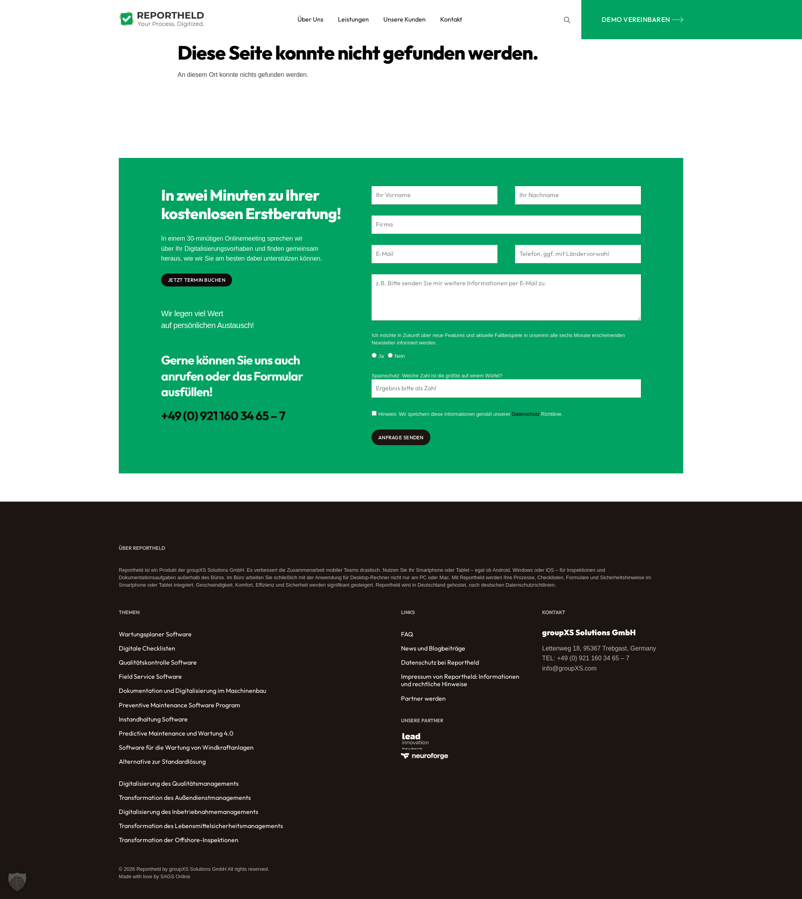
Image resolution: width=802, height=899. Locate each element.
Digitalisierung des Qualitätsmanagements (179, 784)
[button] (567, 20)
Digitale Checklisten (147, 649)
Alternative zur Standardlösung (162, 762)
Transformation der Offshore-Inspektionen (178, 841)
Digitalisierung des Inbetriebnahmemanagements (188, 812)
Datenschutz (526, 415)
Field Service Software (150, 677)
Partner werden (423, 699)
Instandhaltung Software (153, 720)
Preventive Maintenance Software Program (179, 705)
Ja (381, 357)
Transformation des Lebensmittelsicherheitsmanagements (201, 826)
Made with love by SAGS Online (154, 877)
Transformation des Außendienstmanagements (185, 798)
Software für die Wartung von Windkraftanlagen (186, 748)
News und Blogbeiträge (433, 649)
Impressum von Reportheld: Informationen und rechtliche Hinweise (460, 681)
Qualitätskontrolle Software (158, 663)
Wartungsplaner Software (155, 634)
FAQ (407, 634)
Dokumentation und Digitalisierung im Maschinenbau (192, 691)
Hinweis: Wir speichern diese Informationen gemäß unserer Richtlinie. (471, 415)
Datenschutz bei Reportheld (440, 663)
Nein (400, 357)
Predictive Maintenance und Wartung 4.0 (176, 734)
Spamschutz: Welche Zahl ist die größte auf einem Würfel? (437, 376)
